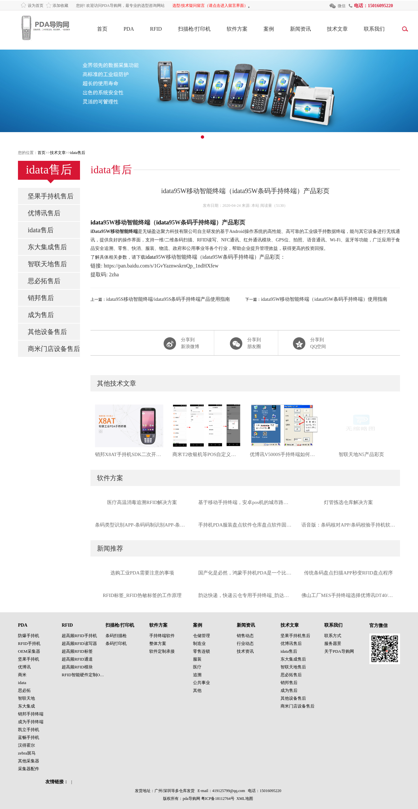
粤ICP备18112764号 (217, 798)
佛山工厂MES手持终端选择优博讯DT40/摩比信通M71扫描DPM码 (348, 595)
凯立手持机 (28, 729)
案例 (269, 29)
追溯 (197, 674)
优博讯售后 (44, 213)
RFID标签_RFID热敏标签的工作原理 (142, 595)
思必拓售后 (44, 280)
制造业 (199, 643)
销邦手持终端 (30, 713)
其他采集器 (28, 760)
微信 (342, 6)
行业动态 (245, 643)
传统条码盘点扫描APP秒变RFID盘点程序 (348, 572)
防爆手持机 (28, 635)
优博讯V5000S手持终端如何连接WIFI (284, 454)
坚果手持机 (28, 659)
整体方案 (157, 643)
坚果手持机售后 (50, 196)
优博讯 (24, 666)
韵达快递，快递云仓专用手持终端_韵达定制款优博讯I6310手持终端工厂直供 (245, 595)
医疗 (197, 666)
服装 (197, 659)
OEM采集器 (29, 651)
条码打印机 (116, 643)
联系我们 (374, 29)
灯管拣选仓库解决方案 (348, 502)
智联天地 (26, 698)
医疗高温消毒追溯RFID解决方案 (142, 502)
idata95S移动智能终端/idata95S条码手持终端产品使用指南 (168, 299)
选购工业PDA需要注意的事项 (142, 572)
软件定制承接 (162, 651)
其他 (197, 690)
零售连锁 (201, 651)
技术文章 (337, 29)
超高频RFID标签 (77, 651)
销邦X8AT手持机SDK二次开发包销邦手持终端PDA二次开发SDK (129, 454)
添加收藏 (60, 5)
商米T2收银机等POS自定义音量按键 (206, 454)
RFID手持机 (29, 643)
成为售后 (41, 314)
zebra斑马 (27, 753)
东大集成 (26, 706)
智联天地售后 (47, 263)
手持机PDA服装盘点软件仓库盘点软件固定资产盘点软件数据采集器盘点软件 (245, 524)
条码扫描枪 (116, 635)
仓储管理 (201, 635)
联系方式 (332, 635)
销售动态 (245, 635)
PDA (128, 29)
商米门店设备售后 (54, 348)
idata (96, 222)
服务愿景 (332, 643)
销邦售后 (41, 297)
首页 (102, 29)
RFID (156, 29)
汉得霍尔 (26, 745)
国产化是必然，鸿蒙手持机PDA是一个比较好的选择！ (245, 572)
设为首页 (35, 5)
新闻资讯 (300, 29)
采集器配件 (28, 768)
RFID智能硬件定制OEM (84, 674)
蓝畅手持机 (28, 737)
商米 (22, 674)
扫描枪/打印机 (194, 29)
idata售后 (77, 152)
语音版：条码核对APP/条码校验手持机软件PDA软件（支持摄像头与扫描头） (348, 524)
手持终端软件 (162, 635)
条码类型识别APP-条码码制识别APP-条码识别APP (142, 524)
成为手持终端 (30, 721)
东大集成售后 (47, 247)
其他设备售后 (47, 331)
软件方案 (237, 29)
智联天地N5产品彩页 (361, 454)
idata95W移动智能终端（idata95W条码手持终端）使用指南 (324, 299)
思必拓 (24, 690)
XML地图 (244, 798)
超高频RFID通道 (77, 659)
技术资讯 (245, 651)
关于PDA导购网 (339, 651)
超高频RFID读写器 (79, 643)
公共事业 (201, 682)
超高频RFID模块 (77, 666)
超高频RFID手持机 (79, 635)
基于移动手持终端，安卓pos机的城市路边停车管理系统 (245, 502)
